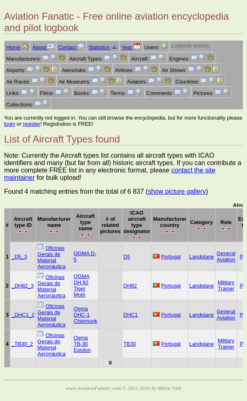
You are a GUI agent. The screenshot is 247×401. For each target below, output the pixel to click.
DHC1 (131, 315)
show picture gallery (177, 191)
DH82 (130, 286)
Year (130, 47)
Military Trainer (226, 285)
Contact (71, 47)
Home (17, 47)
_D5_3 (19, 257)
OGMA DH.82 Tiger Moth (81, 285)
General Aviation (226, 256)
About (43, 47)
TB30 (130, 344)
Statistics (102, 47)
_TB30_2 (22, 344)
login (9, 124)
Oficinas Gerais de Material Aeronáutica (51, 257)
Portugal (171, 257)
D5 (127, 257)
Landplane (201, 257)
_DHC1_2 (22, 315)
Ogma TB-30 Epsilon (82, 344)
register (32, 124)
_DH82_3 (22, 286)
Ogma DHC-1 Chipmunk (85, 315)
